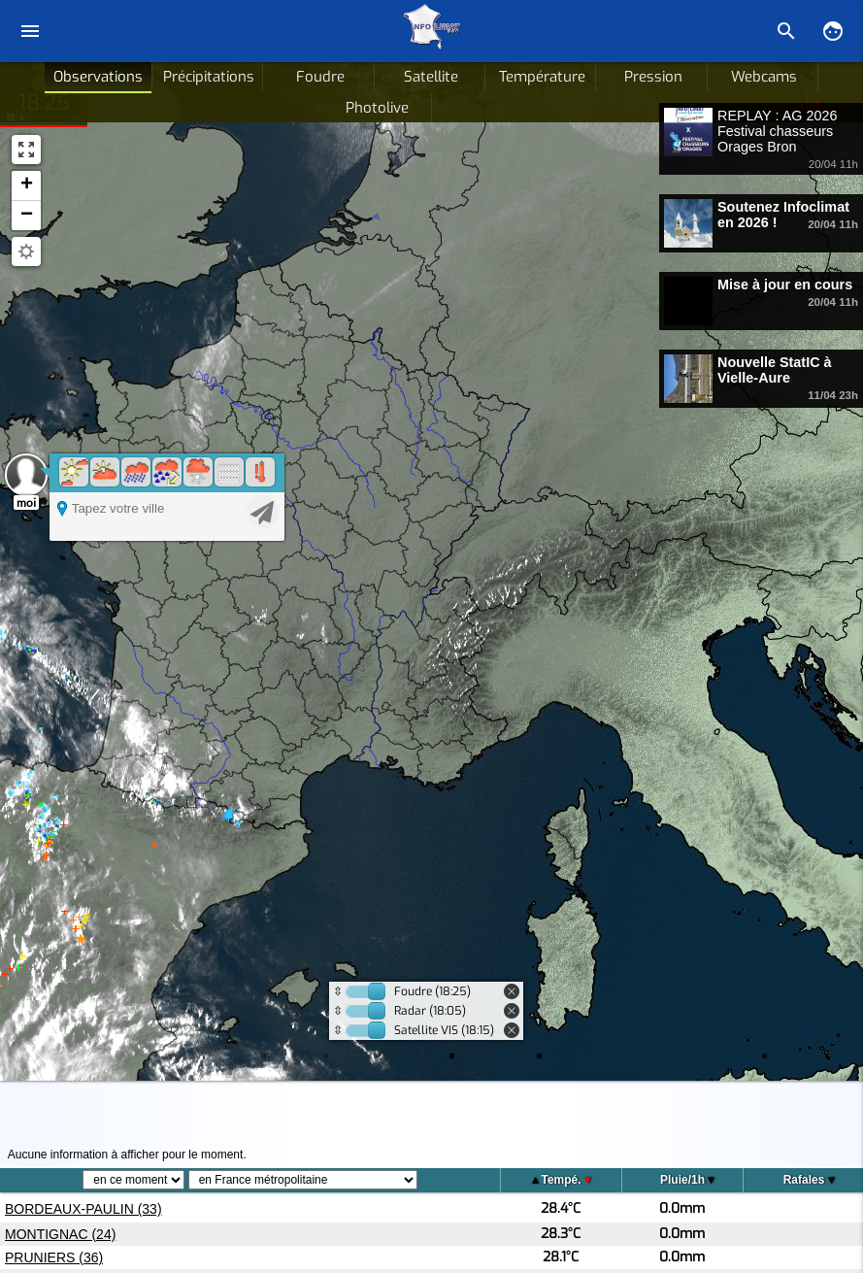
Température (542, 76)
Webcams (764, 76)
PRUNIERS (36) (54, 1257)
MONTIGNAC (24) (60, 1234)
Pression (653, 76)
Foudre (320, 76)
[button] (26, 186)
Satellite (431, 76)
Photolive (377, 107)
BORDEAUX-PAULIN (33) (83, 1209)
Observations (98, 76)
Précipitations (208, 76)
